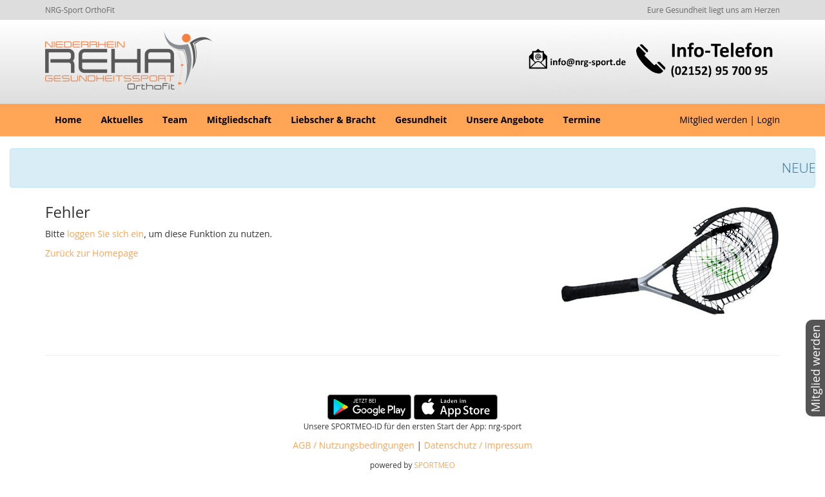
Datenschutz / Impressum (478, 445)
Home (68, 119)
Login (768, 119)
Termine (582, 119)
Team (175, 119)
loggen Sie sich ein (105, 234)
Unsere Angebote (504, 119)
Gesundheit (421, 119)
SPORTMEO (434, 465)
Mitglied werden (713, 119)
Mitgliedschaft (239, 119)
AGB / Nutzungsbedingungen (353, 445)
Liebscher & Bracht (333, 119)
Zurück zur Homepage (91, 253)
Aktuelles (122, 119)
